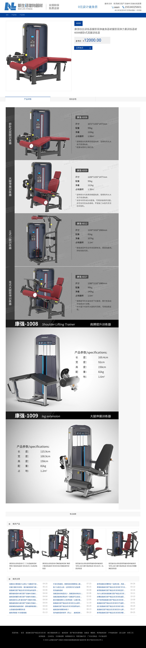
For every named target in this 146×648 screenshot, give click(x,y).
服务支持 (108, 4)
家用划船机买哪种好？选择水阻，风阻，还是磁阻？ (112, 584)
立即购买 (79, 48)
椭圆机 (93, 633)
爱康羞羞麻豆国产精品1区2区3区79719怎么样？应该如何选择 (112, 587)
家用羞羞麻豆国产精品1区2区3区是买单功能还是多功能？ (112, 590)
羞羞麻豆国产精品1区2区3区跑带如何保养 (68, 606)
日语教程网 (60, 636)
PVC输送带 (103, 636)
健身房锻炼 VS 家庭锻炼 (18, 613)
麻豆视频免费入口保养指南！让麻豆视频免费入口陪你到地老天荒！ (68, 600)
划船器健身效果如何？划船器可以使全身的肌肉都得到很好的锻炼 (68, 597)
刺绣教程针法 (70, 636)
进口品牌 (122, 633)
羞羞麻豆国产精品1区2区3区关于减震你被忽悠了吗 (112, 603)
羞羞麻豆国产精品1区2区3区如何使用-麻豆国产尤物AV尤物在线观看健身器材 (24, 590)
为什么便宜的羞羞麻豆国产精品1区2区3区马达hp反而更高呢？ (112, 593)
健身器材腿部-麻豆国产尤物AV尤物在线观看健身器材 (24, 597)
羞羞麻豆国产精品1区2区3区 (36, 633)
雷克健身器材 (58, 590)
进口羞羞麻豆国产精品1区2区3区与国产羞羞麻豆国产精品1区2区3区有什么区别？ (112, 606)
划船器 (86, 633)
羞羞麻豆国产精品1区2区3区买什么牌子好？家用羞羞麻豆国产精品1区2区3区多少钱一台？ (112, 609)
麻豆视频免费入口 (53, 633)
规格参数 (73, 99)
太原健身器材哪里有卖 (17, 609)
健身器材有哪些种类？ (61, 609)
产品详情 (22, 14)
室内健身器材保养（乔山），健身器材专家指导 (68, 613)
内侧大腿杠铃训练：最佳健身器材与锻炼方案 (24, 587)
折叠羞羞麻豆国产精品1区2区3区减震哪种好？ (112, 597)
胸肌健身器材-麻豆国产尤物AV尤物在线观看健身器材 (24, 603)
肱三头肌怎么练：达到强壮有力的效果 (66, 587)
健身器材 (65, 633)
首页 (7, 14)
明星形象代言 (81, 636)
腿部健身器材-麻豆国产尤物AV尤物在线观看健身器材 (24, 593)
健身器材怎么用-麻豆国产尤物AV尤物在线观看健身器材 (24, 600)
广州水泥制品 (92, 636)
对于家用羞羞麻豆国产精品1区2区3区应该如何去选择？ (112, 600)
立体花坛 (51, 636)
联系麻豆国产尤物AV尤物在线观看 (127, 4)
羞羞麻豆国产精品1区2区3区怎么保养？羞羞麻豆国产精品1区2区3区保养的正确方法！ (68, 603)
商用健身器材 (101, 633)
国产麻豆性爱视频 (76, 633)
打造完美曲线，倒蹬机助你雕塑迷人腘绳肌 (68, 584)
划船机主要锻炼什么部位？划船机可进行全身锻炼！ (24, 584)
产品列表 (14, 14)
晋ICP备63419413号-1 (95, 640)
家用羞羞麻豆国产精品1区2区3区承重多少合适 (112, 613)
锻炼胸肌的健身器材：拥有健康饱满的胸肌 (24, 606)
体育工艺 (130, 633)
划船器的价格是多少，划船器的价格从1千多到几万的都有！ (68, 593)
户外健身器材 (113, 633)
